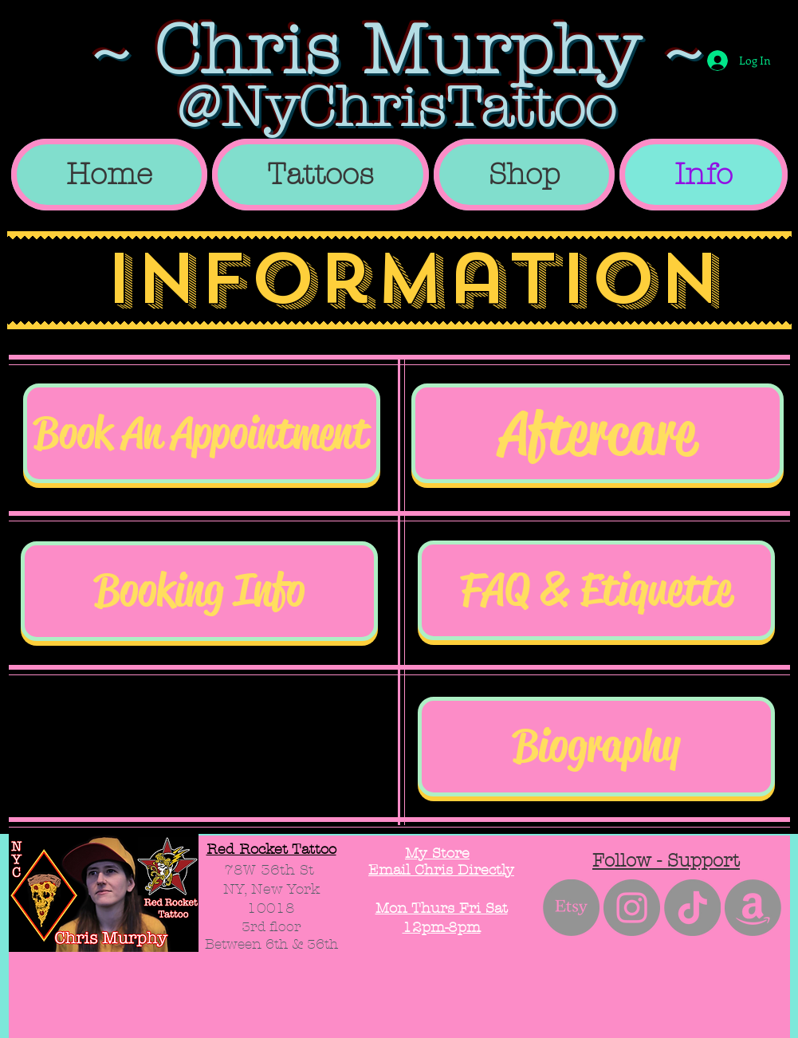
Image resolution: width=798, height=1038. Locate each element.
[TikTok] (692, 907)
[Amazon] (753, 907)
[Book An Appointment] (201, 433)
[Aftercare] (597, 433)
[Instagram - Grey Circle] (631, 907)
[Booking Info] (199, 591)
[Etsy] (571, 907)
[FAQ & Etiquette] (596, 590)
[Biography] (596, 746)
